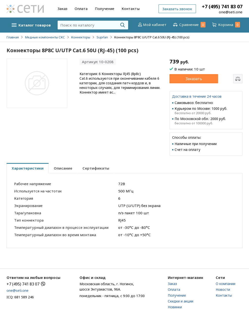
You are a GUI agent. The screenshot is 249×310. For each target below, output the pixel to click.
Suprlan (102, 37)
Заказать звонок (177, 8)
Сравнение (188, 25)
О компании (225, 283)
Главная (13, 37)
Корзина (225, 25)
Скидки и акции (180, 301)
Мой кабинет (152, 24)
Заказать (194, 78)
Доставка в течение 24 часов (197, 96)
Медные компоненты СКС (45, 37)
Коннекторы (80, 37)
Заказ (62, 8)
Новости (223, 289)
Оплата (81, 8)
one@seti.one (230, 11)
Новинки (175, 307)
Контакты (131, 8)
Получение (104, 8)
